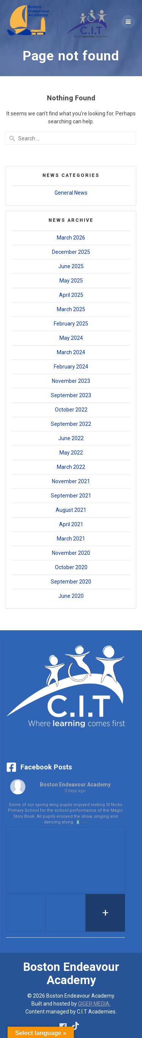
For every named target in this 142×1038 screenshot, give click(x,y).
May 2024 (71, 338)
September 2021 (71, 496)
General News (71, 193)
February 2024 (71, 367)
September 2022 (71, 424)
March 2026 (71, 238)
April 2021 (71, 524)
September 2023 (71, 395)
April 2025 (71, 295)
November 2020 (71, 553)
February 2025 (71, 324)
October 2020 (71, 567)
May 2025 (71, 281)
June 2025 (71, 266)
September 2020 (71, 582)
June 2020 (71, 596)
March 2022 (71, 467)
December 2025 (71, 252)
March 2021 (71, 539)
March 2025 (71, 309)
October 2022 (71, 410)
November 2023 (71, 381)
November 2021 (71, 481)
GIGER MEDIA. (94, 1004)
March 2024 (71, 352)
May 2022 (71, 453)
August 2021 (71, 510)
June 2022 (71, 438)
